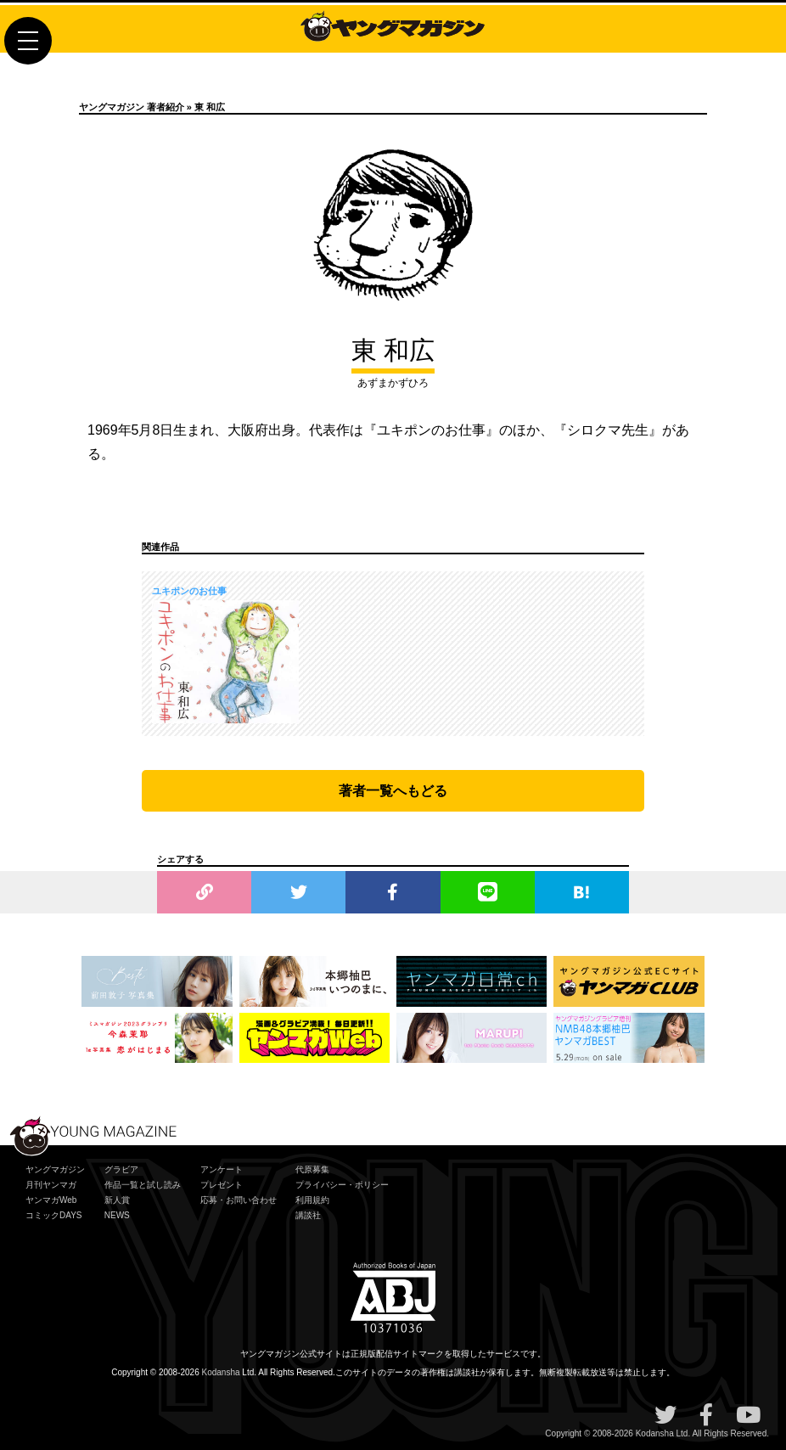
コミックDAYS (53, 1215)
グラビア (121, 1169)
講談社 (308, 1215)
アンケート (221, 1169)
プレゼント (221, 1184)
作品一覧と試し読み (142, 1184)
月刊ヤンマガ (50, 1184)
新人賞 (117, 1200)
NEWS (117, 1215)
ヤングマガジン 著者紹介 (131, 107)
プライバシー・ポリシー (342, 1184)
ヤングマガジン (55, 1169)
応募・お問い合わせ (238, 1200)
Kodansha (221, 1372)
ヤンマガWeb (50, 1200)
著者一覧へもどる (393, 791)
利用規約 (312, 1200)
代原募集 (312, 1169)
